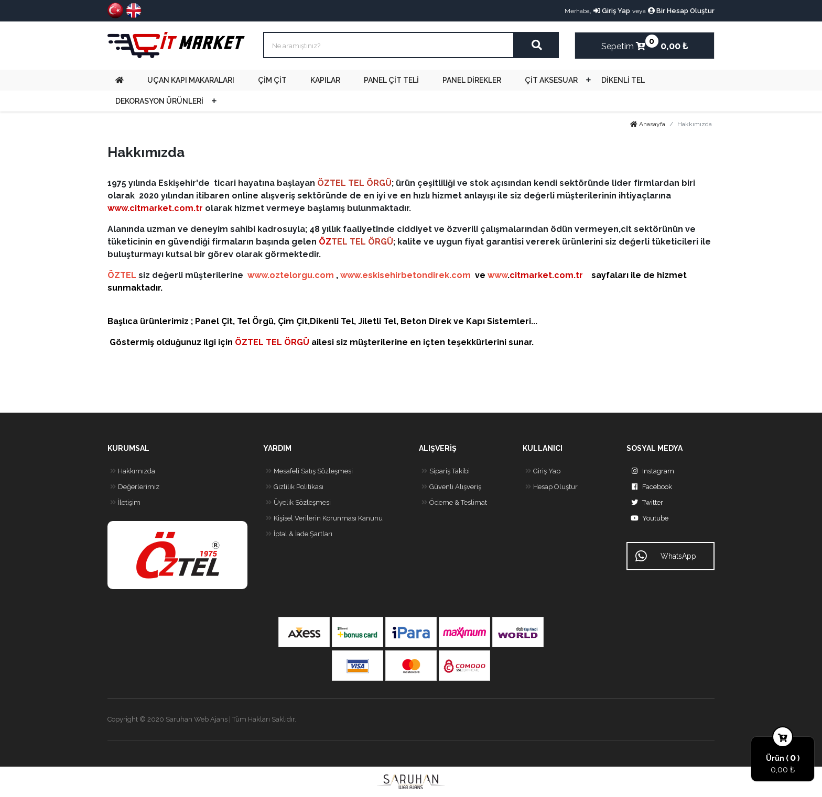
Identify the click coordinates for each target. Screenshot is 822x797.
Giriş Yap (611, 11)
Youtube (647, 518)
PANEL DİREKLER (471, 80)
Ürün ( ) (782, 757)
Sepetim (623, 43)
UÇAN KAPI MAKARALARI (190, 80)
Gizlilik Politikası (293, 487)
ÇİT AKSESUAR (551, 80)
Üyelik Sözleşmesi (297, 503)
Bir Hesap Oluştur (681, 11)
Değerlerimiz (133, 487)
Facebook (649, 487)
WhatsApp (665, 556)
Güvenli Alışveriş (450, 487)
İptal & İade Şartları (297, 534)
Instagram (650, 471)
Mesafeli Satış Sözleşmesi (308, 471)
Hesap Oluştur (550, 487)
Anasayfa (647, 124)
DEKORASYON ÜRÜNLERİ (159, 101)
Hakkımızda (131, 471)
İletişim (123, 503)
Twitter (644, 503)
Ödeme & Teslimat (453, 503)
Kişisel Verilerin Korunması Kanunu (323, 518)
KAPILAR (325, 80)
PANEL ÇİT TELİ (391, 80)
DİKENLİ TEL (623, 80)
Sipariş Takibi (444, 471)
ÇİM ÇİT (272, 80)
